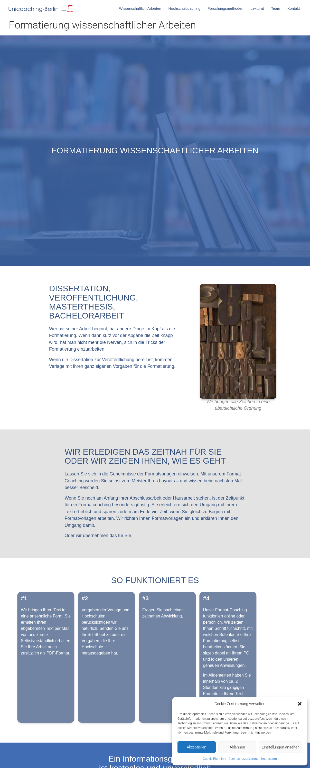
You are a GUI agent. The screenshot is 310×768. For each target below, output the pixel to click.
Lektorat (258, 8)
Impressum (269, 759)
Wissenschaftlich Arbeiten (141, 8)
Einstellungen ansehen (280, 747)
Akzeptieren (196, 747)
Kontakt (293, 8)
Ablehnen (237, 747)
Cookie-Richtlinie (214, 759)
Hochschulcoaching (185, 8)
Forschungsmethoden (227, 8)
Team (277, 8)
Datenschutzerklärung (244, 759)
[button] (299, 703)
